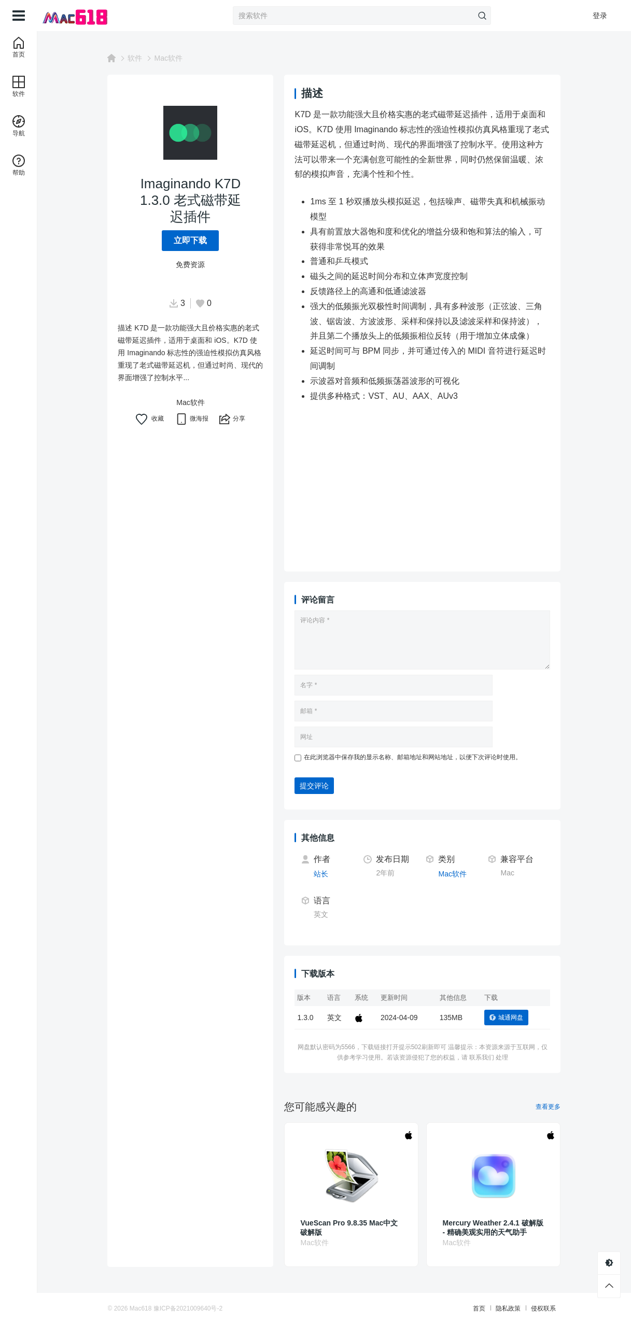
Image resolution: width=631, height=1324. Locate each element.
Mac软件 (169, 58)
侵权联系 (543, 1308)
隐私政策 (508, 1308)
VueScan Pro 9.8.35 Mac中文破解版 (349, 1227)
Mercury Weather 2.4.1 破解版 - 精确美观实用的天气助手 (493, 1227)
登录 (600, 15)
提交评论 (314, 786)
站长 (321, 874)
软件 (135, 58)
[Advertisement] (423, 488)
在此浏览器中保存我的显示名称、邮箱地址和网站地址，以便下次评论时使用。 (413, 757)
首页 (479, 1308)
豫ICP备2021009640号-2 (187, 1308)
